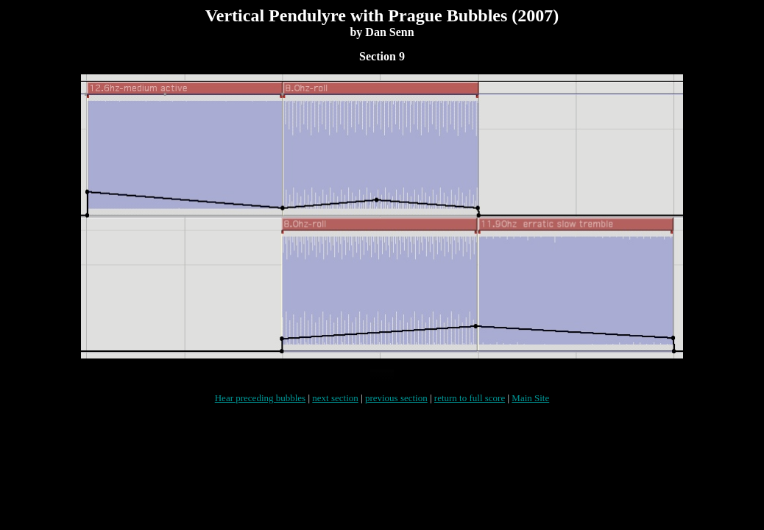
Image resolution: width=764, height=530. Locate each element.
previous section (396, 406)
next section (335, 406)
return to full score (469, 406)
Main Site (530, 406)
